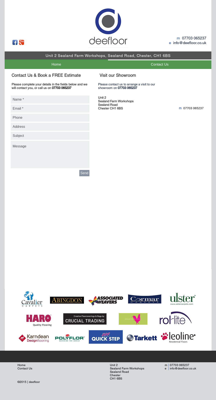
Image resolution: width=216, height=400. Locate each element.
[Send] (84, 173)
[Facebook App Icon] (15, 42)
